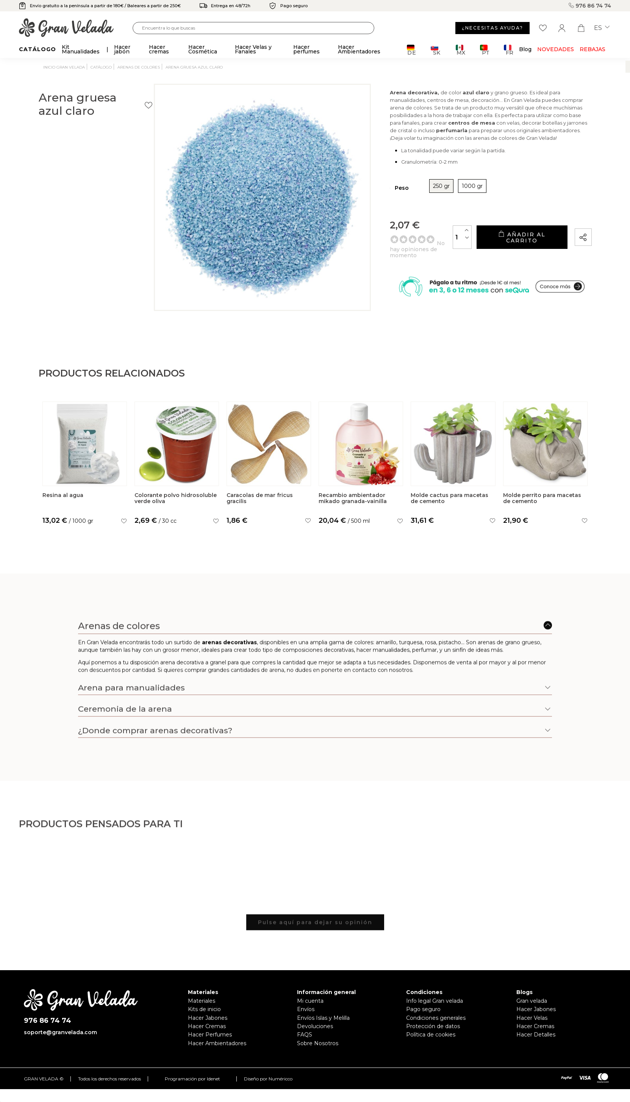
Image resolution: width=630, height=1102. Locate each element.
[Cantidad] (425, 254)
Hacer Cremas (207, 1038)
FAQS (304, 1047)
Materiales (201, 1013)
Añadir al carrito (503, 255)
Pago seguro (423, 1021)
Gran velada (531, 1013)
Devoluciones (315, 1038)
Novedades (555, 49)
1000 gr (416, 207)
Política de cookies (430, 1047)
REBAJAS (592, 49)
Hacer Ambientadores (217, 1055)
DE (411, 50)
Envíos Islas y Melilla (323, 1030)
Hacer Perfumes (210, 1047)
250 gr (385, 207)
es (602, 28)
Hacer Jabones (207, 1030)
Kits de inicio (204, 1021)
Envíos (305, 1021)
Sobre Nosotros (317, 1055)
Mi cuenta (310, 1013)
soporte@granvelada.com (60, 1045)
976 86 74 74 (590, 5)
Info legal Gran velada (434, 1013)
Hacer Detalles (535, 1047)
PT (484, 50)
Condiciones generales (436, 1030)
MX (460, 50)
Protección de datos (433, 1038)
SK (435, 50)
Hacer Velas (531, 1030)
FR (508, 50)
